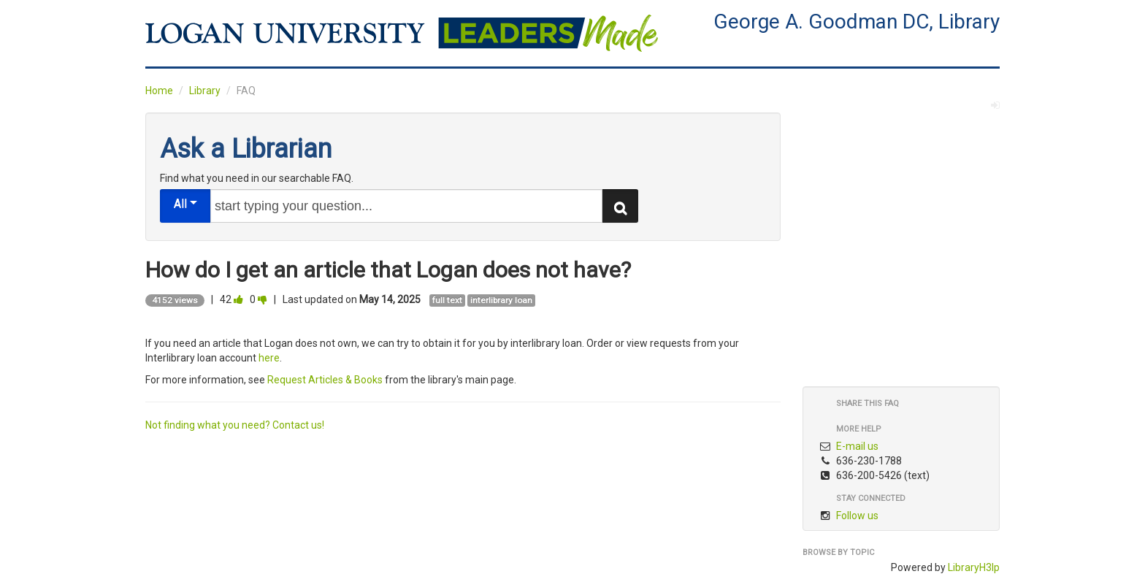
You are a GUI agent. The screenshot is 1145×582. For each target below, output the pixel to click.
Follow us (857, 515)
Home (159, 90)
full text (447, 300)
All (185, 203)
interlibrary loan (501, 300)
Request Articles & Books (325, 380)
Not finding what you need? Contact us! (234, 425)
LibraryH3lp (974, 567)
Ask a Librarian (246, 149)
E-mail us (857, 446)
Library (205, 90)
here (269, 358)
